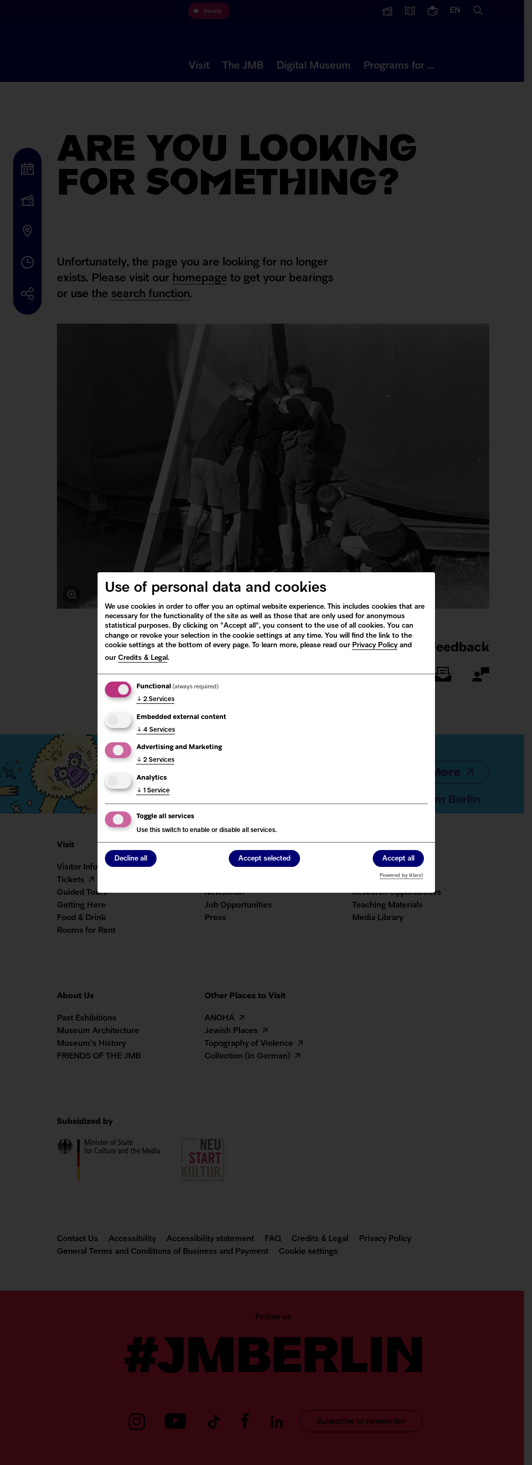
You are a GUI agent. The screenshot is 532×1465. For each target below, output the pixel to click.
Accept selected (264, 859)
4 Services (156, 730)
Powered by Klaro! (401, 875)
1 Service (153, 791)
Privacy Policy (375, 645)
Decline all (130, 859)
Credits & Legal (143, 658)
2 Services (156, 699)
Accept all (398, 859)
